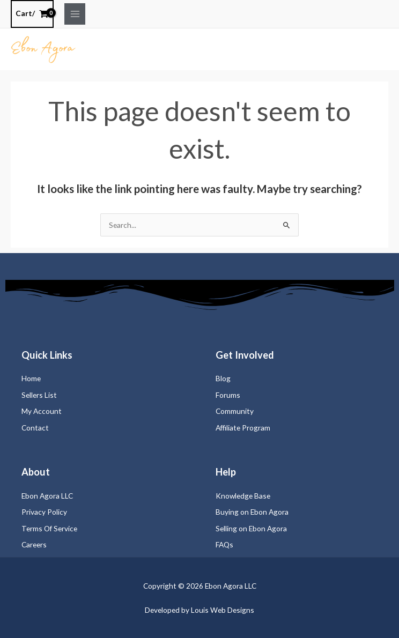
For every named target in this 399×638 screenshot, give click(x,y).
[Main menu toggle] (74, 13)
